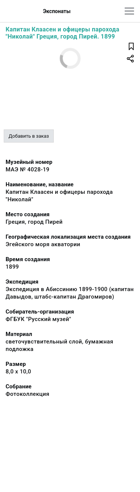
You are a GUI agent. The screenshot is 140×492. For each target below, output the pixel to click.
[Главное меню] (129, 11)
